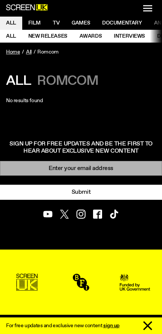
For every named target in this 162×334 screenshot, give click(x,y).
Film (34, 23)
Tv (56, 23)
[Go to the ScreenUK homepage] (26, 8)
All (11, 23)
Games (81, 23)
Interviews (129, 36)
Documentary (122, 23)
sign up (111, 325)
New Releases (47, 36)
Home (13, 52)
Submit (81, 192)
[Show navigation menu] (147, 8)
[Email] (81, 168)
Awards (90, 36)
